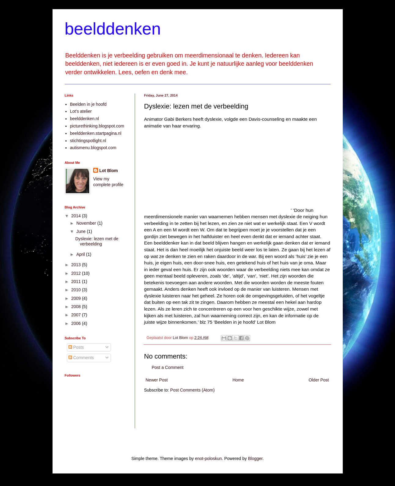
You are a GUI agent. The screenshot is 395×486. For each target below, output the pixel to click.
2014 (76, 215)
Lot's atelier (81, 111)
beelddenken (113, 28)
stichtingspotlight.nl (88, 140)
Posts (76, 347)
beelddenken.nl (84, 118)
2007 (76, 314)
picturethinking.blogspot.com (97, 125)
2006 (76, 323)
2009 (76, 298)
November (86, 223)
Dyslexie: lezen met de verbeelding (96, 241)
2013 (76, 264)
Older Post (319, 379)
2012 (76, 273)
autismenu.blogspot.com (93, 147)
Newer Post (157, 379)
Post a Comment (168, 367)
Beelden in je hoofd (88, 104)
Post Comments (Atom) (192, 390)
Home (238, 379)
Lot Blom (108, 170)
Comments (81, 357)
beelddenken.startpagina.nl (95, 133)
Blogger (255, 458)
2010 (76, 289)
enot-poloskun (208, 458)
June (81, 231)
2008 (76, 306)
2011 (76, 281)
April (81, 254)
